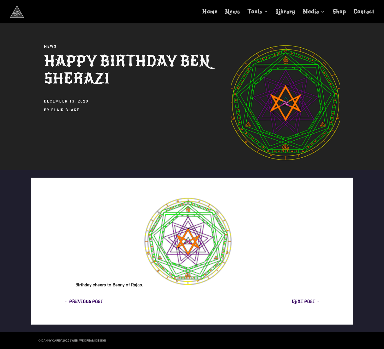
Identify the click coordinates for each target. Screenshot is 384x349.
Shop (339, 12)
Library (285, 12)
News (232, 12)
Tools (255, 12)
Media (311, 12)
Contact (363, 12)
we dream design (92, 340)
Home (209, 12)
